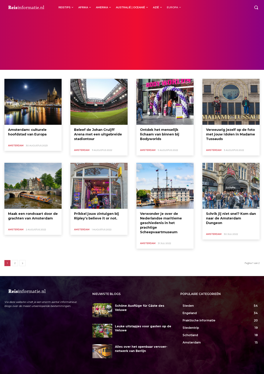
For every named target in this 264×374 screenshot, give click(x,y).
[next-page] (22, 263)
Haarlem (25, 74)
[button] (256, 7)
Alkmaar (12, 74)
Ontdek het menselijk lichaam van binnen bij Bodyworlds (159, 134)
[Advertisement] (132, 42)
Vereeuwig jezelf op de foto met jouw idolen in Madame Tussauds (230, 134)
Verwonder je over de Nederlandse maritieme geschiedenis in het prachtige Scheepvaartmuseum (161, 223)
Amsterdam (15, 145)
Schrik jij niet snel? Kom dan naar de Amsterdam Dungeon (231, 218)
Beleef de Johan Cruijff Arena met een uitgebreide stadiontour (98, 134)
